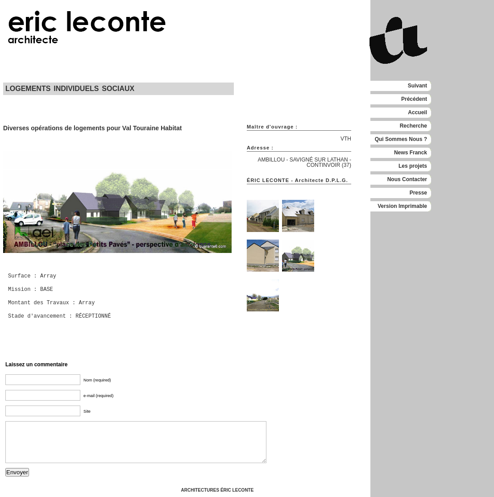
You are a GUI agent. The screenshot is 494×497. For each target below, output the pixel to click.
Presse (418, 193)
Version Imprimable (402, 206)
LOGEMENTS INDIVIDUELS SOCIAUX (69, 88)
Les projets (413, 166)
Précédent (414, 99)
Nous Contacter (407, 179)
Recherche (413, 126)
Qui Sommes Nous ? (401, 139)
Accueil (417, 112)
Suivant (417, 86)
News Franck (410, 152)
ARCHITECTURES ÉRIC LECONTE (217, 490)
